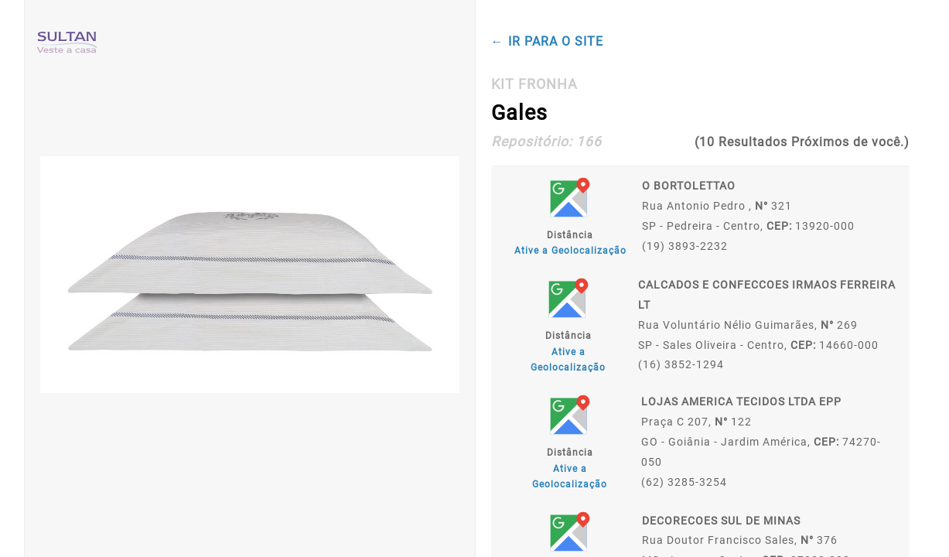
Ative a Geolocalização (570, 250)
